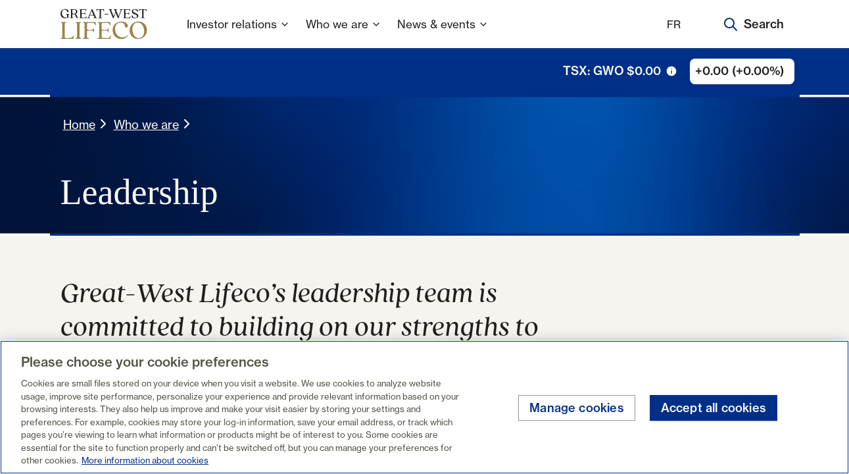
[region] (424, 407)
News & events (443, 32)
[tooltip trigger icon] (671, 71)
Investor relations (238, 32)
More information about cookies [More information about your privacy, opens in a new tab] (145, 460)
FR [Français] (674, 24)
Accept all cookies (713, 407)
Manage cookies (576, 407)
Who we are (343, 32)
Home (79, 124)
